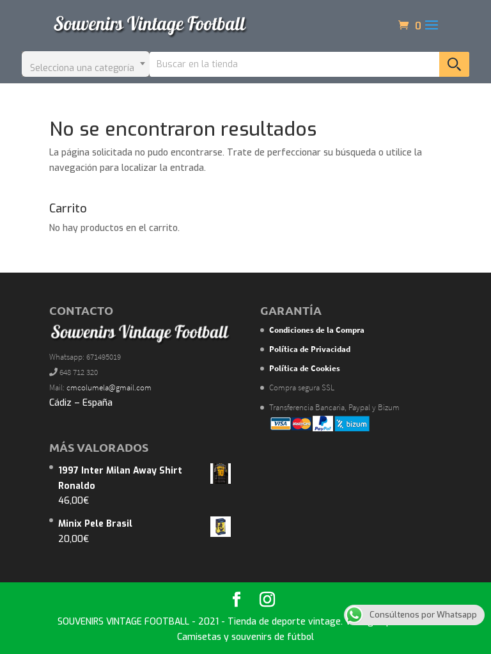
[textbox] (86, 64)
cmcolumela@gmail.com (109, 387)
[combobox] (86, 64)
